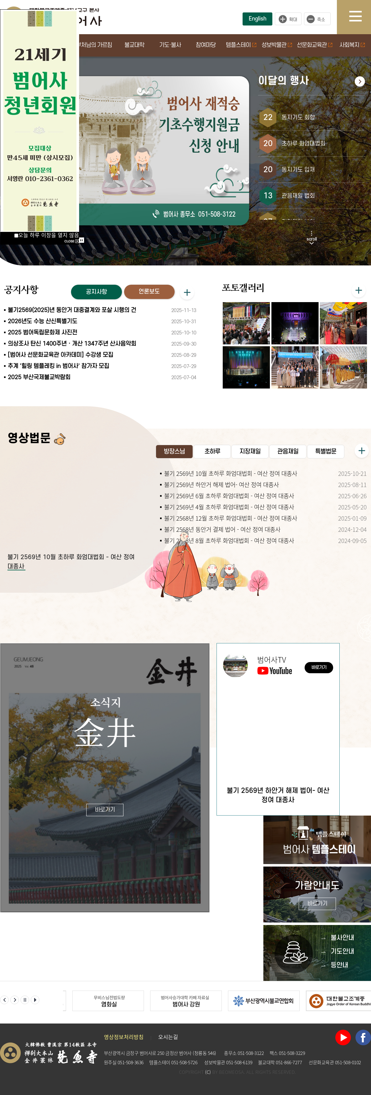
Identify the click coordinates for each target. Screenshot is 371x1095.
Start (79, 234)
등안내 (339, 965)
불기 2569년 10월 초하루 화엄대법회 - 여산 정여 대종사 (230, 473)
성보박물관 (276, 45)
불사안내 (342, 937)
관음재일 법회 (298, 196)
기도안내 (342, 951)
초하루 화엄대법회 (303, 143)
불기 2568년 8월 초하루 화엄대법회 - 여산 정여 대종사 (229, 540)
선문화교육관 (314, 45)
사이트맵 (360, 17)
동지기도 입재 (298, 170)
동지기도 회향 (298, 117)
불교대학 (134, 45)
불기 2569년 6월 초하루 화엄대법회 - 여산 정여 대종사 (229, 495)
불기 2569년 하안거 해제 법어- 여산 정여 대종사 (221, 484)
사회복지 (352, 45)
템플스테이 (241, 45)
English (257, 19)
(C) (208, 1072)
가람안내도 (317, 895)
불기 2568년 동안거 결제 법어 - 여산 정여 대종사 (222, 529)
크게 (288, 18)
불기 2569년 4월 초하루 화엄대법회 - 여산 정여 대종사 (229, 507)
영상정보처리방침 (124, 1037)
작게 (319, 18)
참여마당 (206, 45)
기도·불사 (170, 45)
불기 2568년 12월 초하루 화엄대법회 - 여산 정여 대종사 (230, 518)
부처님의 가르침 (94, 45)
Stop (81, 240)
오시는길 (168, 1037)
